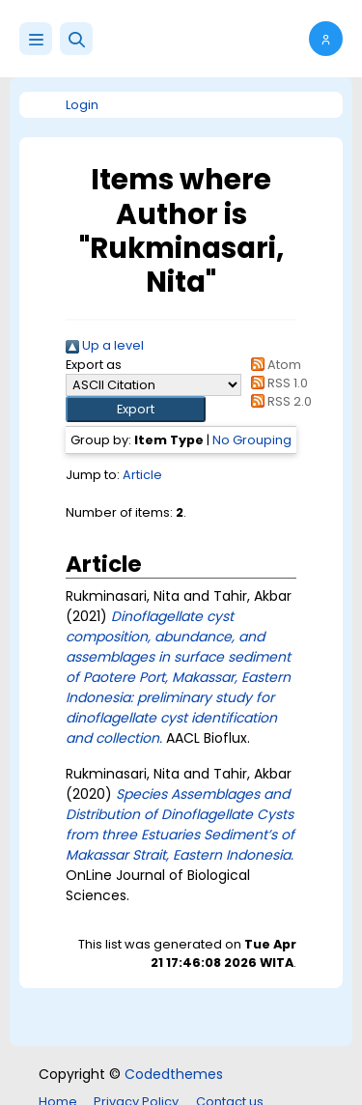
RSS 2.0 (278, 401)
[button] (76, 38)
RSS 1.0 (276, 383)
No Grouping (252, 440)
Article (142, 475)
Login (82, 105)
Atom (273, 364)
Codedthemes (174, 1074)
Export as (94, 364)
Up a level (105, 345)
